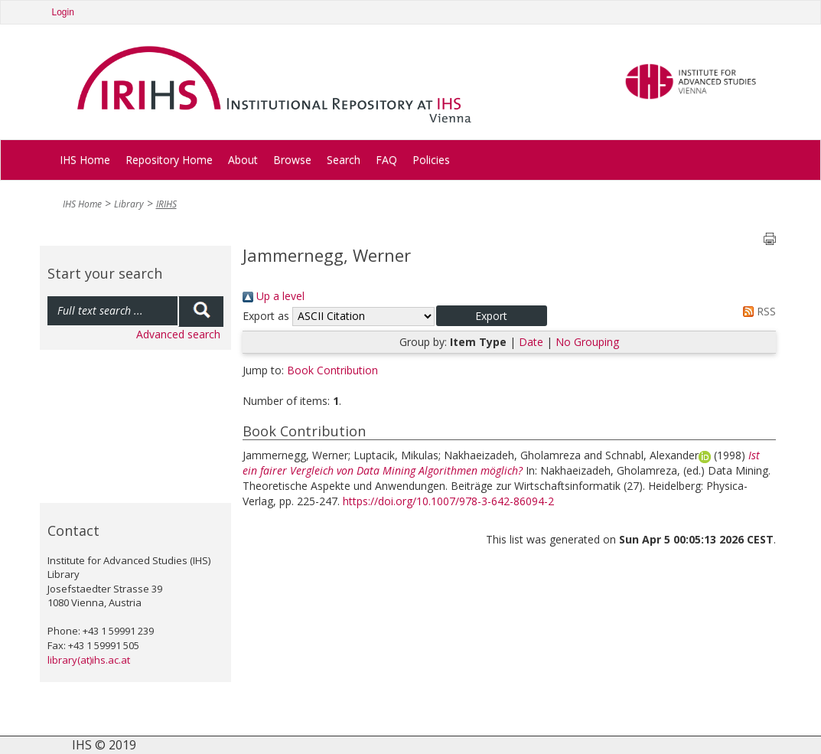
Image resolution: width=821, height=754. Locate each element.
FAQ (386, 159)
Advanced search (178, 334)
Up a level (274, 296)
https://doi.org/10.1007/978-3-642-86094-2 (448, 501)
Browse (292, 159)
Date (531, 342)
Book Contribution (332, 370)
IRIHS (166, 204)
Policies (431, 159)
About (243, 159)
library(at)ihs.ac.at (88, 660)
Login (63, 12)
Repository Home (169, 159)
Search (343, 159)
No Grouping (587, 342)
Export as (266, 315)
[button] (491, 315)
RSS (757, 311)
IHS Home (85, 159)
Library (129, 204)
